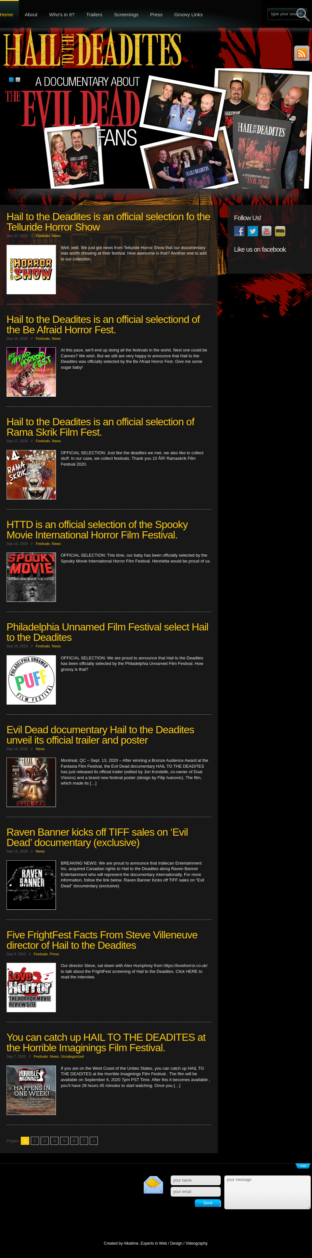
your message (267, 1192)
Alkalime (131, 1243)
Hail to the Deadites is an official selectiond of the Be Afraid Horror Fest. (103, 324)
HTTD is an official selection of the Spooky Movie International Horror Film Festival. (97, 530)
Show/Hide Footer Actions (303, 1166)
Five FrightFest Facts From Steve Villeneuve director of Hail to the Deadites (102, 940)
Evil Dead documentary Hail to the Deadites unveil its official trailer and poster (100, 735)
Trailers (94, 14)
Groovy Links (188, 14)
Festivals (43, 236)
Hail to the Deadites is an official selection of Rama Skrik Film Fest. (100, 427)
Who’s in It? (61, 14)
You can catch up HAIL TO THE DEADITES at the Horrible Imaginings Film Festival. (105, 1042)
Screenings (126, 14)
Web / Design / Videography (183, 1243)
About (31, 14)
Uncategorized (72, 1056)
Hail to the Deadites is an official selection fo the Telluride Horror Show (108, 222)
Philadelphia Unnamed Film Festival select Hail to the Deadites (107, 632)
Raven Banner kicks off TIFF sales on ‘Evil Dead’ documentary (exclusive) (97, 837)
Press (156, 14)
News (56, 236)
